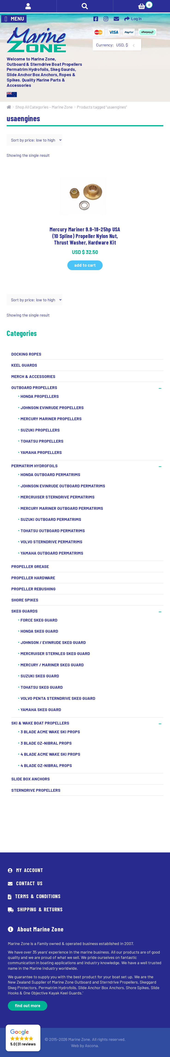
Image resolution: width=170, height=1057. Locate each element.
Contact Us (29, 883)
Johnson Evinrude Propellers (52, 407)
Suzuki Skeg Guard (40, 675)
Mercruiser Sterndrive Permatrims (58, 497)
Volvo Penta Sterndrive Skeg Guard (58, 698)
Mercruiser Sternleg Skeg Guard (55, 653)
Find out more (27, 1005)
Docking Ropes (26, 353)
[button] (23, 1038)
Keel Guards (24, 365)
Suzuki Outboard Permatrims (51, 519)
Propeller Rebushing (33, 588)
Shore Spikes (24, 599)
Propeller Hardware (33, 577)
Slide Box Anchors (30, 778)
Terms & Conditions (38, 896)
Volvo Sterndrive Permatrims (51, 541)
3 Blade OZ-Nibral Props (46, 743)
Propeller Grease (30, 566)
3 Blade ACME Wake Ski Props (50, 731)
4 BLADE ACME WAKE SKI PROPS (50, 754)
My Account (29, 870)
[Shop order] (34, 140)
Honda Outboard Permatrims (50, 474)
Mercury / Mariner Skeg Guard (52, 664)
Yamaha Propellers (41, 452)
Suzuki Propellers (40, 429)
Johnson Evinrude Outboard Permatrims (63, 485)
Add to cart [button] (85, 265)
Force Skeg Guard (39, 619)
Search (85, 6)
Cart (133, 4)
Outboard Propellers (34, 387)
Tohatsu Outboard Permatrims (53, 530)
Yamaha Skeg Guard (41, 709)
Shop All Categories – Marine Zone (44, 107)
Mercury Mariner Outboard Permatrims (62, 508)
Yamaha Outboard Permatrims (52, 553)
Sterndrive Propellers (35, 790)
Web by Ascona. (85, 1045)
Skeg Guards (24, 610)
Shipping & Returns (40, 909)
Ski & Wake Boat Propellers (40, 722)
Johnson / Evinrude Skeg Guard (53, 642)
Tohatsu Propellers (42, 441)
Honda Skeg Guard (39, 631)
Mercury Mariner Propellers (51, 418)
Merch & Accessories (33, 376)
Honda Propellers (40, 396)
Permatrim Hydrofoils (34, 465)
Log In (136, 18)
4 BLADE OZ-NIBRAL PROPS (46, 765)
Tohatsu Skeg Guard (42, 687)
